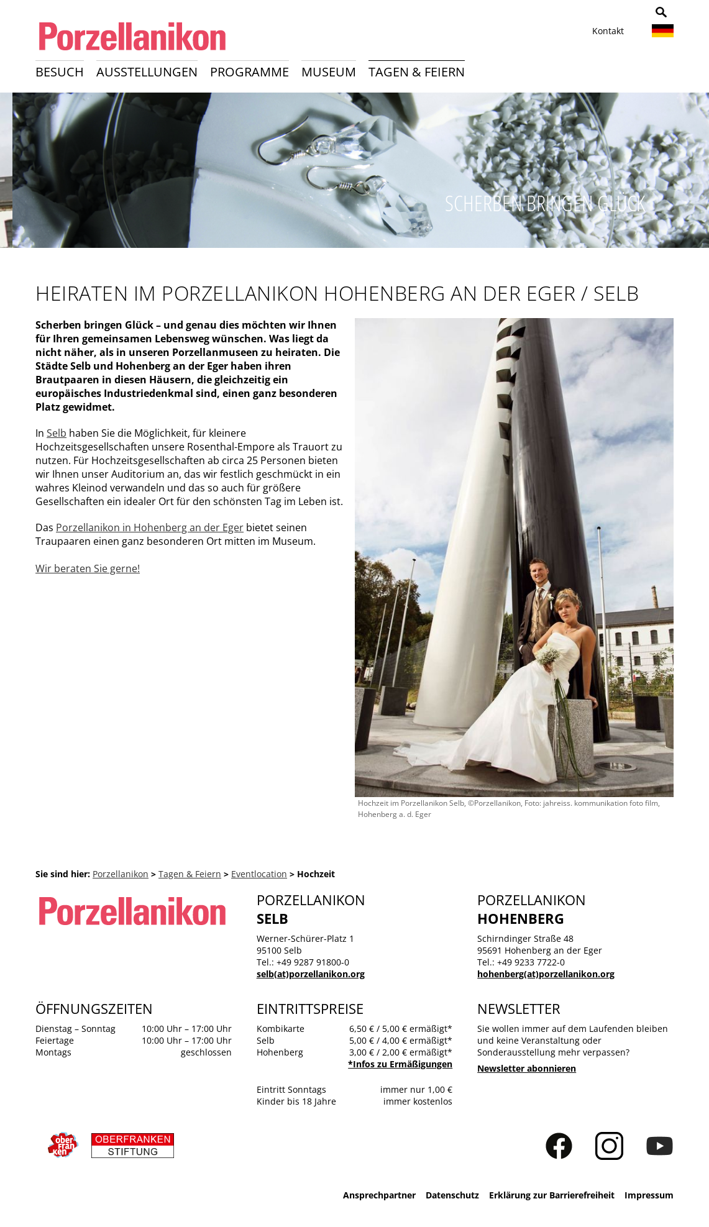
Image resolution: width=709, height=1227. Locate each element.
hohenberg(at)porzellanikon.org (546, 974)
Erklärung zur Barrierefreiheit (552, 1195)
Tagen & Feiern (416, 71)
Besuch (59, 71)
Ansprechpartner (379, 1195)
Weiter (692, 173)
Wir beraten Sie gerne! (87, 568)
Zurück (16, 173)
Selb (56, 433)
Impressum (649, 1195)
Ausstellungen (147, 71)
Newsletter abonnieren (526, 1068)
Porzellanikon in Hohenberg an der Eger (150, 527)
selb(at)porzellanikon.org (311, 974)
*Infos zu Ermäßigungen (400, 1064)
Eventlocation (259, 874)
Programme (249, 71)
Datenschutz (452, 1195)
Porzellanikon (121, 874)
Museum (328, 71)
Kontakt (608, 31)
